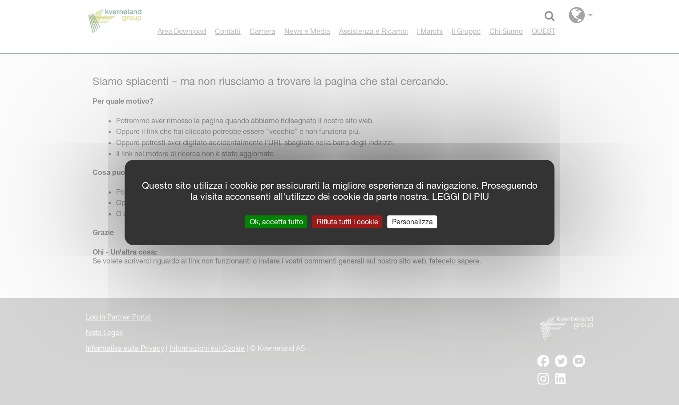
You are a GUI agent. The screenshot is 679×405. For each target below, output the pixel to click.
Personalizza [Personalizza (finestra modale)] (412, 221)
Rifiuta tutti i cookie (347, 221)
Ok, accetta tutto (276, 221)
